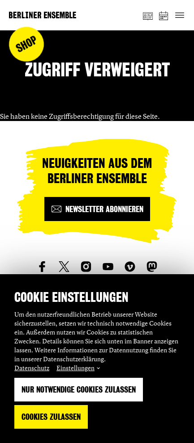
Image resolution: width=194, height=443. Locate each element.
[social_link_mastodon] (152, 266)
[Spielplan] (164, 15)
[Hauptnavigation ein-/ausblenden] (179, 15)
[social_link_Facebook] (42, 266)
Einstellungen (75, 368)
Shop (26, 44)
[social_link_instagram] (86, 266)
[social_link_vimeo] (130, 266)
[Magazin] (148, 15)
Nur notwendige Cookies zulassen (79, 389)
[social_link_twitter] (64, 266)
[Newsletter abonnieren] (97, 209)
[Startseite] (42, 15)
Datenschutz (31, 368)
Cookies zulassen (51, 417)
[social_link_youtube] (108, 266)
